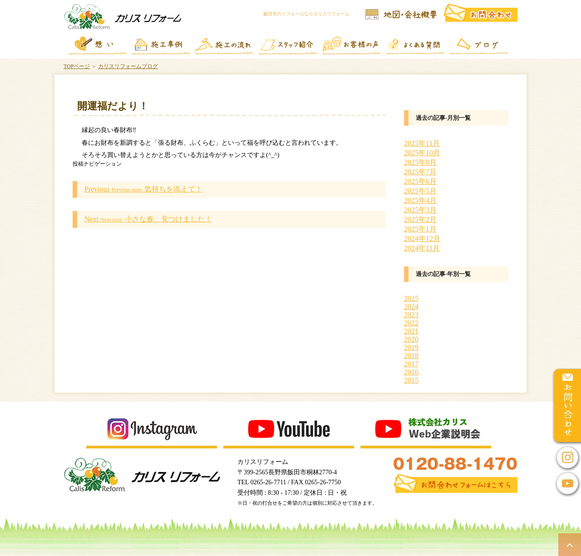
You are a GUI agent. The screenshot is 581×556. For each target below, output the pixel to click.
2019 (411, 347)
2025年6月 (420, 181)
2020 (411, 339)
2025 (411, 298)
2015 (411, 380)
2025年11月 (422, 143)
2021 (411, 331)
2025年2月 (420, 219)
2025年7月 (420, 172)
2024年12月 (422, 238)
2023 (411, 315)
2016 (411, 372)
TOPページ (77, 66)
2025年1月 (420, 229)
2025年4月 (420, 200)
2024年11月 (422, 248)
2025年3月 (420, 210)
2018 (411, 355)
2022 (411, 323)
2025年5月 (420, 191)
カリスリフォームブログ (128, 66)
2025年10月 (422, 153)
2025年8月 (420, 162)
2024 (411, 306)
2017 (411, 364)
